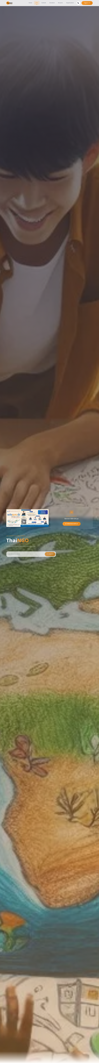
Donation (52, 3)
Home (30, 3)
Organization (70, 3)
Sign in (87, 3)
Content (43, 3)
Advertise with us (71, 524)
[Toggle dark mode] (78, 3)
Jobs (37, 3)
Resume (60, 3)
